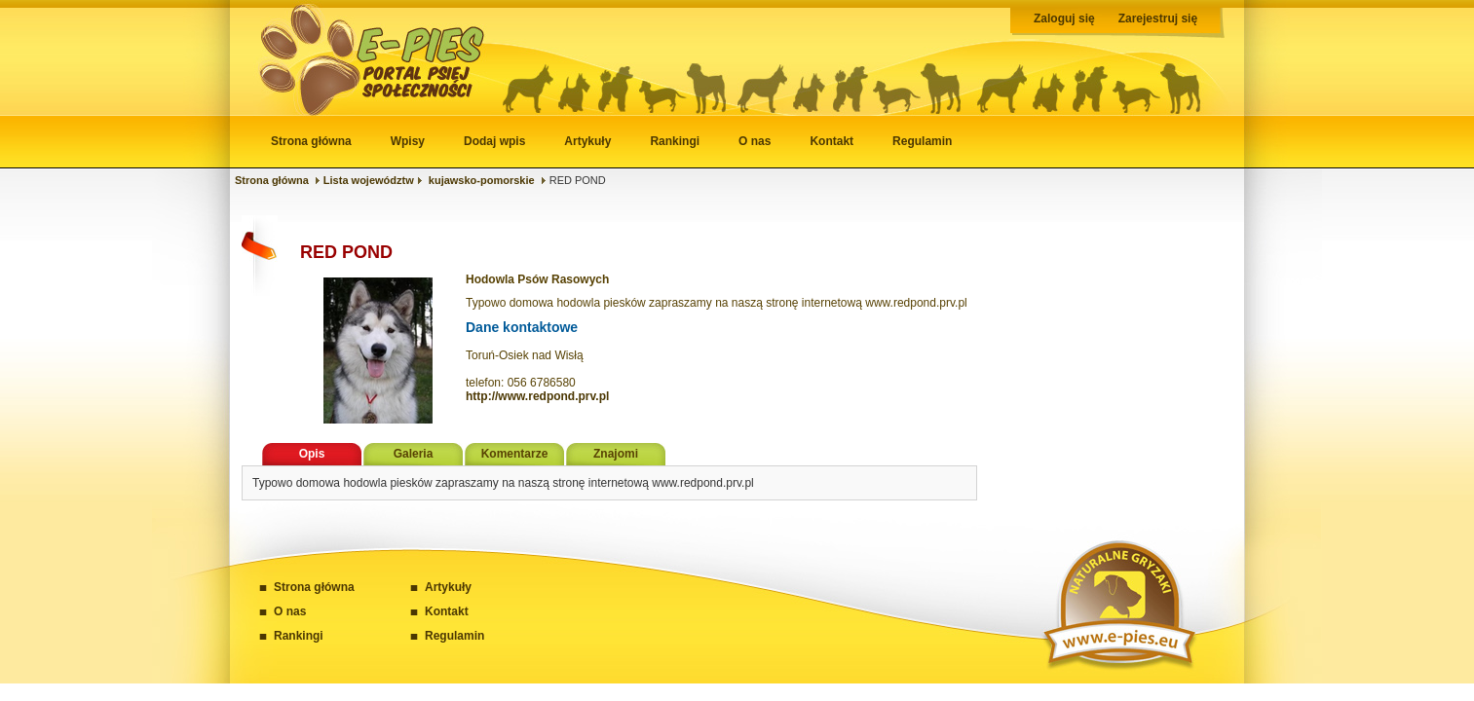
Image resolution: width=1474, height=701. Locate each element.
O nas (754, 141)
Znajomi (615, 454)
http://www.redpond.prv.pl (537, 396)
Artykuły (587, 141)
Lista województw (368, 180)
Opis (312, 454)
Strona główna (311, 141)
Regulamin (922, 141)
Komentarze (514, 454)
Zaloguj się (1064, 18)
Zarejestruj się (1157, 18)
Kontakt (831, 141)
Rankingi (674, 141)
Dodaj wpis (494, 141)
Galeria (414, 454)
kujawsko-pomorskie (482, 180)
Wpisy (408, 141)
